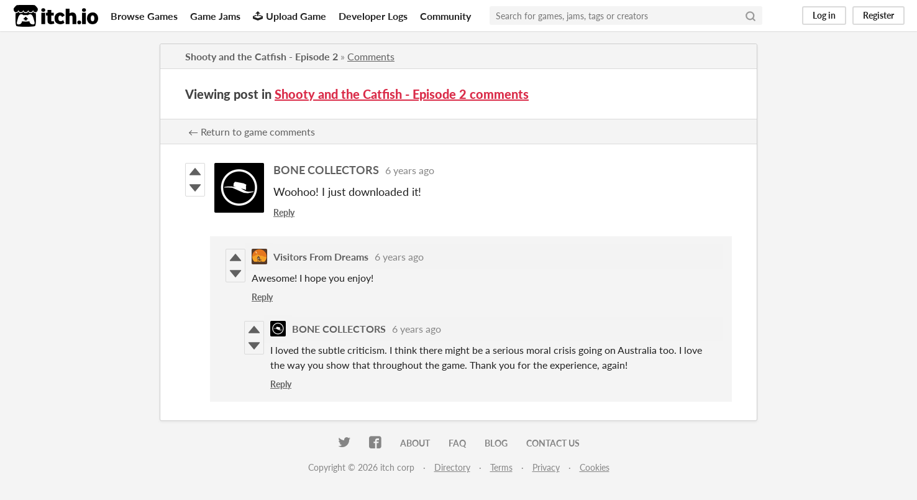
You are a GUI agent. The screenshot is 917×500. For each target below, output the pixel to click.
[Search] (750, 15)
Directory (452, 467)
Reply (283, 212)
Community (445, 16)
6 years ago (409, 170)
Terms (501, 467)
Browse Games (144, 16)
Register (878, 15)
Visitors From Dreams (320, 256)
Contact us (553, 443)
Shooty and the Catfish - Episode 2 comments (402, 93)
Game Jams (215, 16)
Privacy (546, 467)
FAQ (457, 443)
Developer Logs (373, 16)
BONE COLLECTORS (326, 170)
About (415, 443)
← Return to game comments (251, 131)
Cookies (594, 467)
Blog (496, 443)
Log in (824, 15)
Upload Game (289, 16)
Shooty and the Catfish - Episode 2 (261, 56)
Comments (371, 56)
